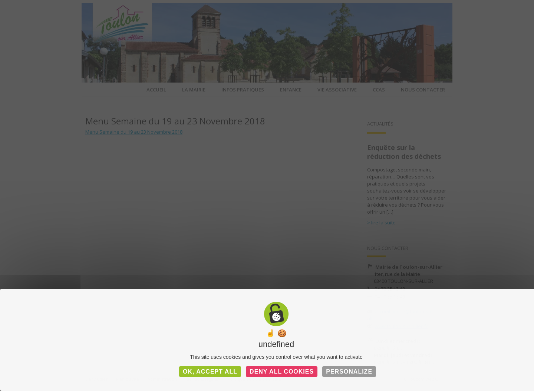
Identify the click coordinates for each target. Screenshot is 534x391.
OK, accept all (210, 371)
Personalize (349, 371)
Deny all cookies (282, 371)
